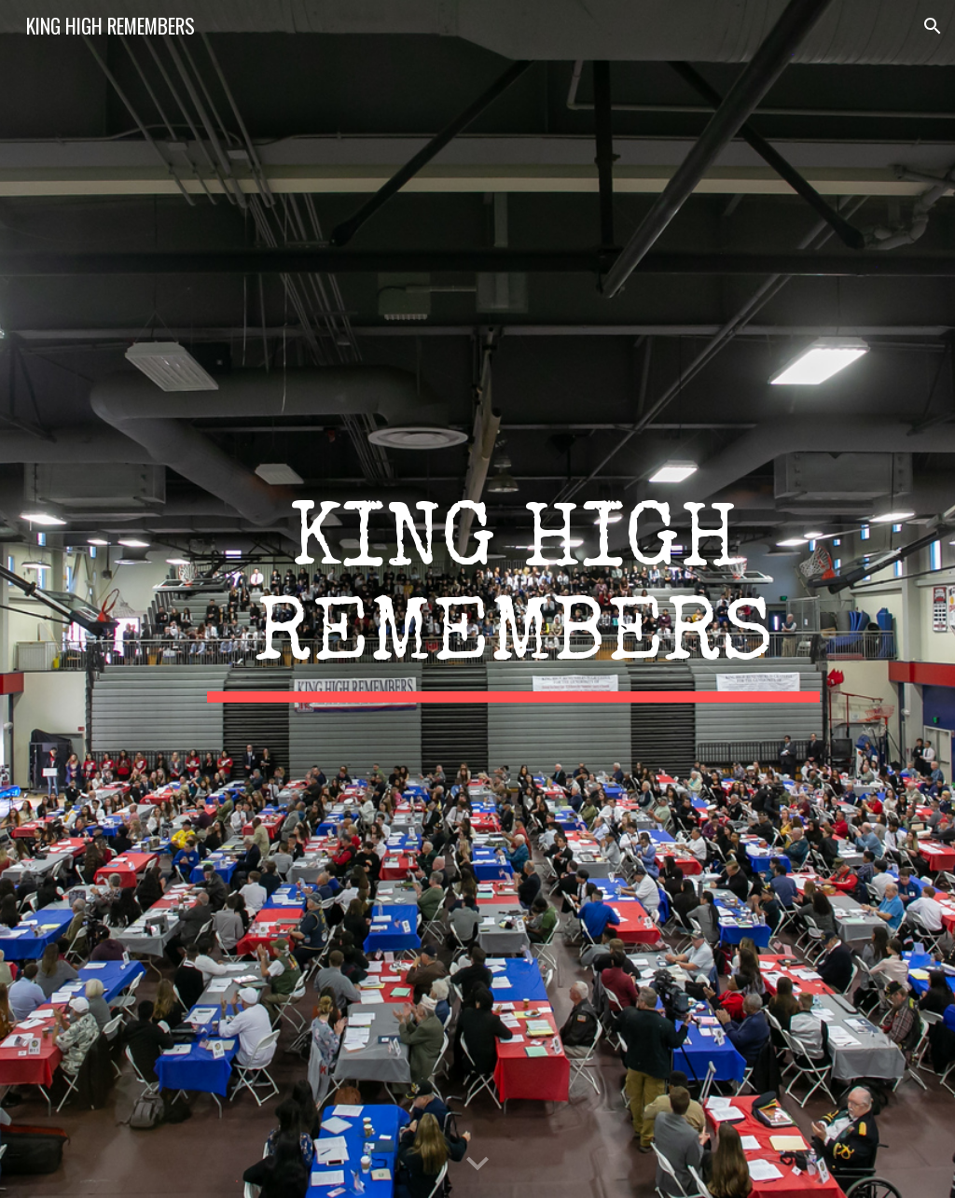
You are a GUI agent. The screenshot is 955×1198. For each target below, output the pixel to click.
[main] (513, 599)
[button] (932, 26)
